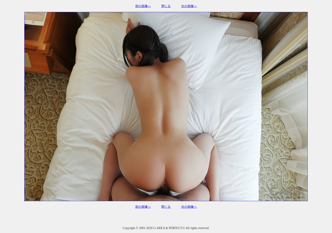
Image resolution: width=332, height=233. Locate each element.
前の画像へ (143, 6)
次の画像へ (189, 6)
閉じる (166, 6)
